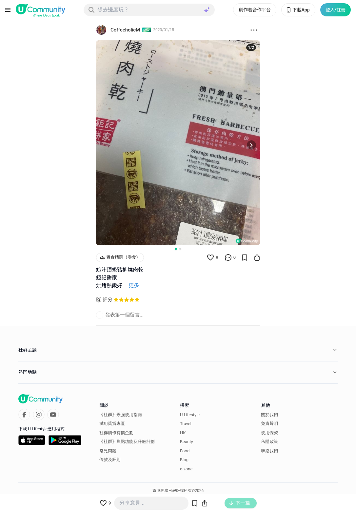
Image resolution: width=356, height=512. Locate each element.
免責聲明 (269, 423)
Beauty (186, 441)
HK (183, 432)
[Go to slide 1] (176, 249)
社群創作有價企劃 (116, 432)
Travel (185, 423)
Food (184, 450)
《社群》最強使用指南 (120, 414)
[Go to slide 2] (180, 249)
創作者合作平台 (255, 9)
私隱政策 (269, 441)
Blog (184, 459)
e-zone (186, 468)
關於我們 (269, 414)
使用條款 (269, 432)
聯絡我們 (269, 450)
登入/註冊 (336, 9)
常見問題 (107, 450)
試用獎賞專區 (112, 423)
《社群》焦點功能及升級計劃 (127, 441)
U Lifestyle (190, 414)
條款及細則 (110, 459)
